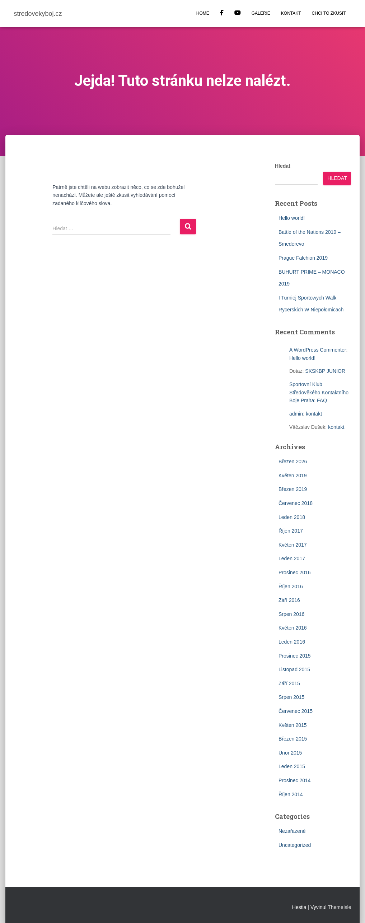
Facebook (222, 14)
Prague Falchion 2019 (303, 258)
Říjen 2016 (291, 586)
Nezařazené (292, 831)
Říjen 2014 (291, 794)
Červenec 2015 (296, 711)
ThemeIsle (339, 907)
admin (296, 414)
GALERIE (261, 13)
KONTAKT (291, 13)
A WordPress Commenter (317, 350)
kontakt (314, 414)
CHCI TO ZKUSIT (329, 13)
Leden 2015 (292, 766)
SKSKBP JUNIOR (325, 371)
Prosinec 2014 (295, 780)
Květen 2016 (293, 628)
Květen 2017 (293, 545)
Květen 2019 (293, 475)
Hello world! (292, 218)
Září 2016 (289, 600)
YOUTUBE (237, 14)
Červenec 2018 (296, 503)
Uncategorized (295, 845)
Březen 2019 (293, 489)
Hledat (282, 166)
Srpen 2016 (291, 614)
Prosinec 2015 (295, 656)
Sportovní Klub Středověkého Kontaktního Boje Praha (318, 392)
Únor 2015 (290, 753)
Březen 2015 (293, 739)
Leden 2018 (292, 517)
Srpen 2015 (291, 697)
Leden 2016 (292, 642)
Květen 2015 (293, 725)
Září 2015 (289, 683)
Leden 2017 (292, 558)
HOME (202, 13)
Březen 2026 (293, 461)
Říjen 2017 (291, 531)
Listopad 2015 (294, 669)
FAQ (322, 400)
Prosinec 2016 (295, 572)
